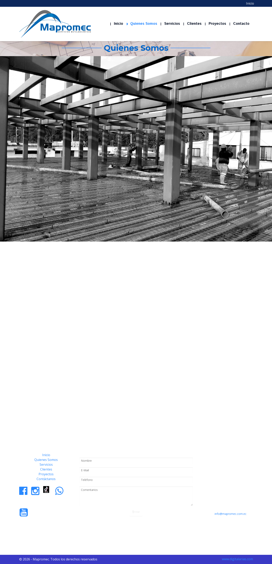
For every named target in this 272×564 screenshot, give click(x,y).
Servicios (46, 464)
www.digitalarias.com (237, 559)
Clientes (46, 469)
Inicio (46, 455)
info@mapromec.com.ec (230, 514)
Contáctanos (46, 479)
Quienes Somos (46, 460)
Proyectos (46, 474)
